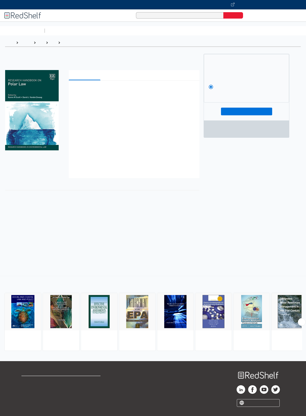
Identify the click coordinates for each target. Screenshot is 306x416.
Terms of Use (85, 381)
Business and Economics (166, 31)
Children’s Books (284, 31)
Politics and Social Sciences (211, 31)
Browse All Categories (22, 31)
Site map (28, 402)
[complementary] (153, 314)
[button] (135, 90)
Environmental (73, 43)
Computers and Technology (122, 31)
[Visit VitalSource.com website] (153, 4)
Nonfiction (259, 31)
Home (9, 43)
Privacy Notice (33, 395)
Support (27, 388)
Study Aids (58, 31)
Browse (26, 43)
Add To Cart (246, 111)
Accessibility (84, 395)
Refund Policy (85, 388)
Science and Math (84, 31)
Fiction (242, 31)
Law (41, 43)
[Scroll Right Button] (302, 322)
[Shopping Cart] (252, 15)
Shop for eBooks (35, 381)
